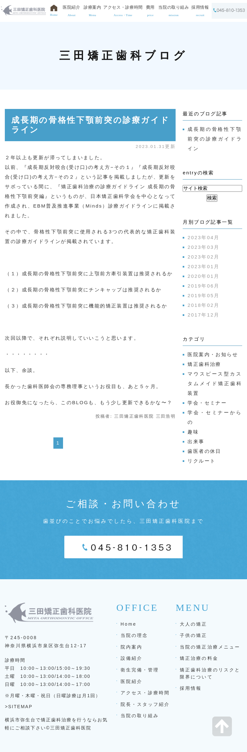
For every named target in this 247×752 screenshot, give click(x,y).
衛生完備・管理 (140, 669)
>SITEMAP (18, 706)
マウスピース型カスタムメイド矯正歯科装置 (215, 383)
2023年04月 (203, 237)
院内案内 (131, 646)
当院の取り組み (140, 715)
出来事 (196, 441)
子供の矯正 (193, 635)
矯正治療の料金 (199, 658)
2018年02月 (203, 305)
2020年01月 (203, 276)
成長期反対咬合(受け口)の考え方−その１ (79, 167)
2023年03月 (203, 247)
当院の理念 (134, 635)
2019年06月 (203, 285)
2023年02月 (203, 256)
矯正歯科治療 (204, 364)
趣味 (193, 432)
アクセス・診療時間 (145, 692)
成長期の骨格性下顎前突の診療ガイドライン (215, 138)
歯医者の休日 (204, 451)
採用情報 (191, 688)
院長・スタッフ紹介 (145, 704)
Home (129, 624)
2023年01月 (203, 266)
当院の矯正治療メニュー (210, 646)
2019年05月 (203, 295)
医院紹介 (131, 681)
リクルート (201, 461)
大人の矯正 (193, 624)
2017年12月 (203, 314)
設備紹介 (131, 658)
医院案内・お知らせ (213, 354)
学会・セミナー (207, 402)
